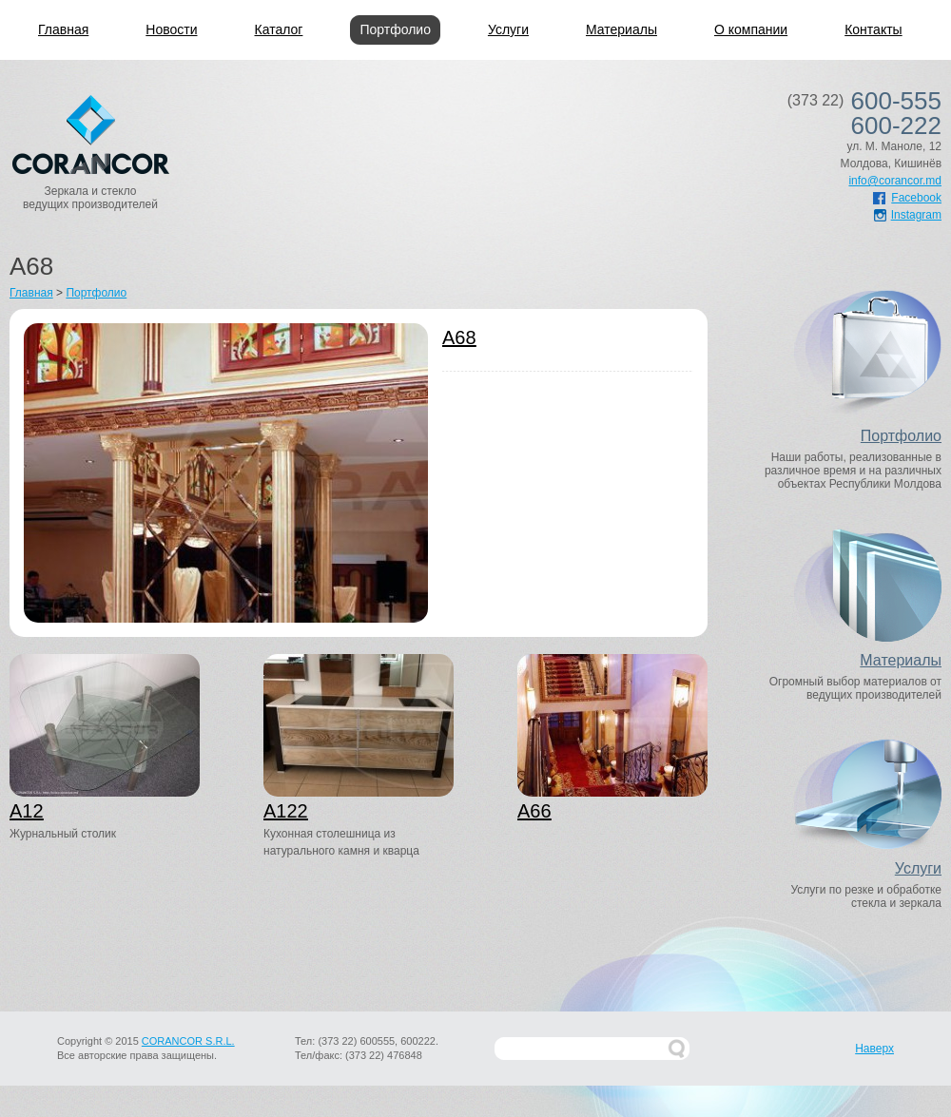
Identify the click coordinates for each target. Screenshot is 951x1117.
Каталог (279, 29)
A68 (459, 337)
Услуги (508, 29)
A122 (285, 810)
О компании (750, 29)
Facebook (907, 197)
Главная (63, 29)
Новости (171, 29)
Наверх (874, 1048)
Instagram (907, 214)
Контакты (873, 29)
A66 (534, 810)
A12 (27, 810)
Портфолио (395, 29)
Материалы (621, 29)
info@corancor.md (894, 180)
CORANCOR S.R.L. (188, 1041)
